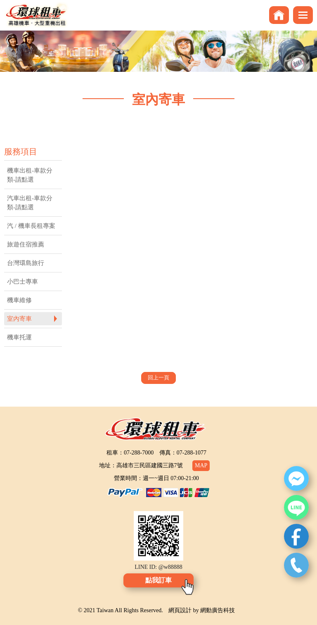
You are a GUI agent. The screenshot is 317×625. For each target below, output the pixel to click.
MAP (201, 465)
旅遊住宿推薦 (25, 244)
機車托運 (19, 337)
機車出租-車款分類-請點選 (29, 175)
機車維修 (19, 300)
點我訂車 (158, 580)
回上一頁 (158, 377)
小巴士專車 (22, 281)
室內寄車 (19, 318)
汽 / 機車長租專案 (31, 226)
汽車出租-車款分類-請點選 (29, 203)
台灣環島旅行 (25, 263)
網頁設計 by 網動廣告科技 (201, 610)
